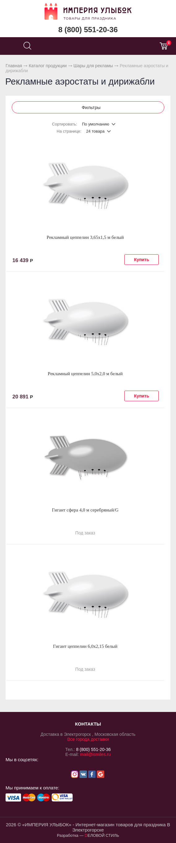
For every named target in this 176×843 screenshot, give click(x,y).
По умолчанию (95, 124)
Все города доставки (88, 739)
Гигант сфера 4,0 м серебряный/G (85, 509)
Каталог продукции (48, 65)
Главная (14, 65)
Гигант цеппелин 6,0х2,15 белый (85, 646)
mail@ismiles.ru (95, 754)
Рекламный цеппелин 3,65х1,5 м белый (85, 237)
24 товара (95, 131)
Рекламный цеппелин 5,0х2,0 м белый (85, 373)
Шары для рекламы (93, 65)
